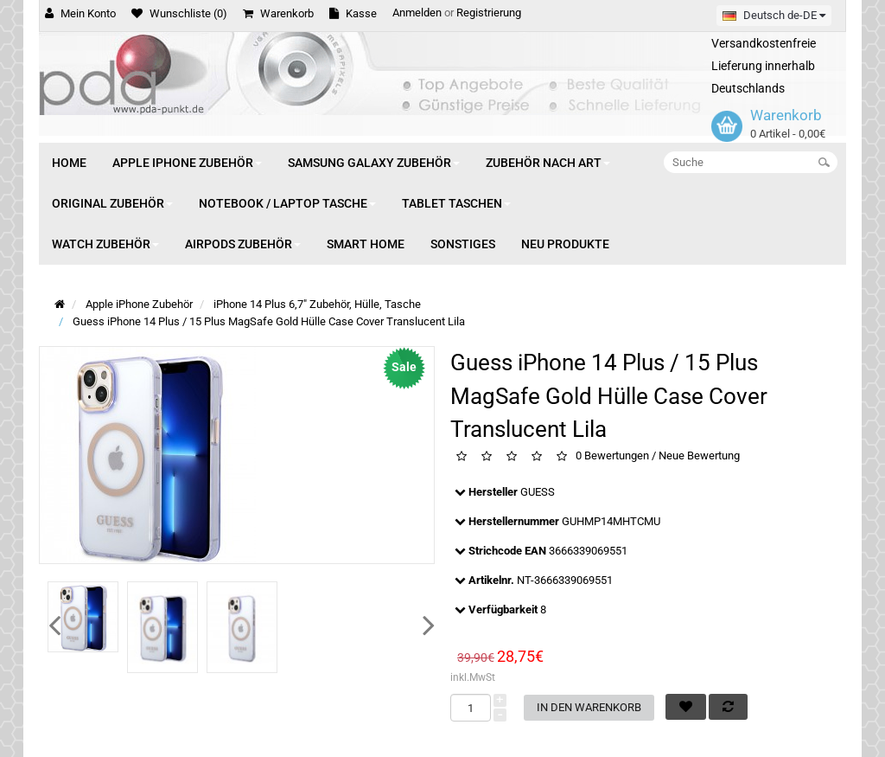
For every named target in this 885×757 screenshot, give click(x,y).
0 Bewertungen (612, 456)
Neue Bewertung (699, 456)
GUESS (537, 491)
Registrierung (488, 12)
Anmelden (417, 12)
